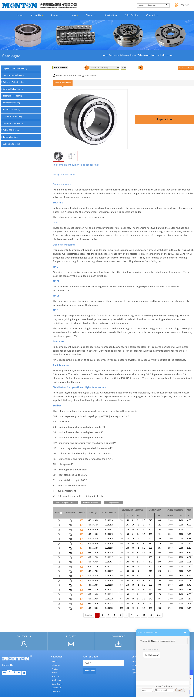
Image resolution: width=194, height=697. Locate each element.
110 (127, 539)
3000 (181, 529)
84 (150, 539)
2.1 (138, 520)
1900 (181, 553)
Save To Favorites (90, 76)
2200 (170, 603)
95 (121, 594)
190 (150, 534)
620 (159, 571)
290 (150, 585)
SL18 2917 (109, 557)
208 (150, 580)
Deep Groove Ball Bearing (14, 75)
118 (150, 594)
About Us (37, 15)
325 (159, 566)
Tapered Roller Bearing (12, 96)
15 (151, 615)
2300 (170, 590)
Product (56, 15)
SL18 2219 (109, 599)
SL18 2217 (109, 566)
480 (150, 553)
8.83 (189, 590)
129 (159, 539)
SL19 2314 (109, 520)
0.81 (189, 557)
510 (150, 571)
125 (127, 543)
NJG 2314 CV (93, 520)
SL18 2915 (109, 525)
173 (150, 543)
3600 (170, 525)
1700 (181, 571)
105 (127, 525)
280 (159, 580)
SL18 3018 (109, 580)
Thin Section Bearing (11, 110)
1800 (181, 590)
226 (150, 548)
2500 (181, 548)
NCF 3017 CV (93, 562)
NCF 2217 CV (93, 566)
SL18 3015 (109, 529)
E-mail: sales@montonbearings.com (147, 662)
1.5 (138, 534)
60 (133, 571)
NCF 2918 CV (93, 576)
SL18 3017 (109, 562)
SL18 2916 (109, 539)
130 (127, 534)
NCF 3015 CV (93, 529)
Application (110, 15)
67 (133, 603)
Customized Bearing (128, 55)
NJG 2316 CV (93, 553)
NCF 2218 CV (93, 585)
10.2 (189, 603)
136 (150, 608)
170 (127, 553)
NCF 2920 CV (93, 608)
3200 (170, 534)
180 (127, 571)
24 (133, 608)
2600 (170, 553)
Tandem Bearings (10, 137)
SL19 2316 (109, 553)
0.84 (189, 576)
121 (159, 525)
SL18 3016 (109, 543)
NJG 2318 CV (93, 590)
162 (159, 557)
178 (150, 562)
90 (121, 576)
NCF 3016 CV (93, 543)
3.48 (189, 585)
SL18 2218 (109, 585)
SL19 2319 (109, 603)
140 (127, 548)
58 (133, 553)
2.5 (143, 585)
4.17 (189, 599)
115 (127, 529)
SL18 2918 (109, 576)
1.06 (189, 529)
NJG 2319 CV (93, 603)
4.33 (189, 520)
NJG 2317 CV (93, 571)
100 (121, 608)
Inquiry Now (164, 119)
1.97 (189, 580)
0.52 (189, 525)
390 (159, 520)
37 (133, 580)
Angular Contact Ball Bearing (15, 68)
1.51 (189, 562)
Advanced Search (186, 68)
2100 (181, 585)
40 (133, 585)
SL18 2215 (109, 534)
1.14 (189, 608)
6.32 (189, 553)
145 (150, 529)
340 (150, 599)
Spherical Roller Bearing (13, 89)
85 (121, 557)
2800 (181, 562)
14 (144, 615)
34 (133, 543)
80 (121, 539)
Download (56, 691)
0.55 (189, 539)
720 (159, 603)
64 (133, 590)
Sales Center (131, 15)
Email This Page (75, 76)
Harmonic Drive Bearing (13, 123)
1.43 (189, 543)
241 (159, 534)
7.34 (189, 571)
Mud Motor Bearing (11, 103)
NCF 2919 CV (93, 594)
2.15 (189, 548)
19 (133, 525)
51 (133, 520)
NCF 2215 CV (93, 534)
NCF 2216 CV (93, 548)
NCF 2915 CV (93, 525)
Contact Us (152, 15)
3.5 (143, 520)
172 (159, 576)
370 (159, 585)
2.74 (189, 566)
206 (159, 608)
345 (150, 520)
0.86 (189, 594)
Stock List (91, 15)
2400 (181, 520)
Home (19, 15)
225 (159, 543)
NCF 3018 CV (93, 580)
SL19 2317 (109, 571)
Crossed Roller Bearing (12, 116)
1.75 (189, 534)
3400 (170, 529)
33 (133, 548)
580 (150, 603)
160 (127, 585)
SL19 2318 (109, 590)
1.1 (138, 529)
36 (133, 566)
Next (159, 615)
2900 (170, 520)
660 (159, 590)
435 (159, 599)
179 (159, 594)
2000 (181, 599)
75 (121, 525)
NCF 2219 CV (93, 599)
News (74, 15)
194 (159, 529)
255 (150, 566)
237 (159, 562)
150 (127, 520)
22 (133, 557)
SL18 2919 (109, 594)
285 (159, 548)
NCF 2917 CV (93, 557)
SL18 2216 (109, 548)
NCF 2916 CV (93, 539)
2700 (181, 534)
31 (133, 534)
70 (121, 520)
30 (133, 529)
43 (133, 599)
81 (150, 525)
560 (159, 553)
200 (127, 603)
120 (127, 557)
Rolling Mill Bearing (11, 130)
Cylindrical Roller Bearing (13, 82)
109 (150, 576)
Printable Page (61, 76)
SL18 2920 (109, 608)
